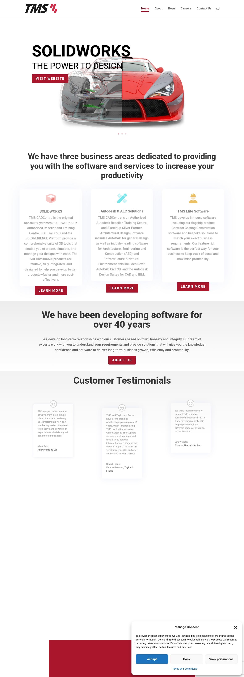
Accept (152, 659)
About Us (122, 360)
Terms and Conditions (184, 668)
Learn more (50, 291)
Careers (186, 8)
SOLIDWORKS (81, 51)
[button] (236, 627)
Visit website (50, 79)
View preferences (221, 659)
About (159, 8)
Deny (186, 659)
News (171, 8)
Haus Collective (191, 433)
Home (145, 8)
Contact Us (204, 8)
